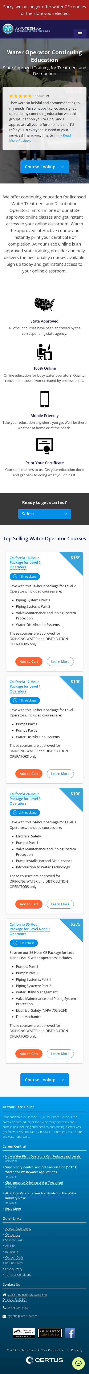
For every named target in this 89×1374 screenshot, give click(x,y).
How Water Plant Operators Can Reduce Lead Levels (43, 1156)
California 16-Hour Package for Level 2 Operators (25, 562)
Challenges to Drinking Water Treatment (34, 1182)
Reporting (11, 1252)
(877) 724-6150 (18, 1308)
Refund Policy (14, 1263)
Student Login (14, 1240)
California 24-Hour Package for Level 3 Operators (25, 799)
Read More (13, 1209)
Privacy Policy (13, 1269)
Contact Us (12, 1234)
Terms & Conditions (18, 1275)
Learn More (60, 661)
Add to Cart (29, 661)
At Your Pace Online (18, 1228)
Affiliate (10, 1246)
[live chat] (78, 1363)
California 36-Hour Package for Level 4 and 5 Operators (30, 929)
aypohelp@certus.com (22, 1316)
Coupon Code (14, 1257)
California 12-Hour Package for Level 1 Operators (25, 686)
